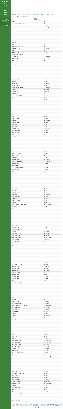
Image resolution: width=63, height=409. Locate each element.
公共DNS (29, 405)
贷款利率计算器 (24, 404)
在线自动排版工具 (14, 404)
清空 (38, 18)
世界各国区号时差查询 (42, 14)
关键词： (18, 16)
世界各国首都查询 (5, 19)
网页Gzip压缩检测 (39, 406)
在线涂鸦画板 (14, 14)
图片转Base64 (46, 404)
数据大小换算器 (50, 404)
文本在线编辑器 (55, 404)
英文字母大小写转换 (39, 405)
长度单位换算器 (25, 405)
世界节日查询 (48, 14)
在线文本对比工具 (49, 405)
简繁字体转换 (60, 404)
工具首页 (7, 1)
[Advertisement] (37, 7)
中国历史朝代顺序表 (5, 21)
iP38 (3, 1)
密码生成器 (41, 404)
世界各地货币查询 (35, 14)
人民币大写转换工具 (15, 405)
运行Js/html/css (28, 404)
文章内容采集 (21, 405)
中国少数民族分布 (5, 24)
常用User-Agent (58, 405)
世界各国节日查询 (5, 25)
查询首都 (35, 18)
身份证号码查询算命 (34, 406)
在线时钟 (18, 14)
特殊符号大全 (54, 405)
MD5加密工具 (33, 404)
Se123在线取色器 (33, 405)
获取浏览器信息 (37, 404)
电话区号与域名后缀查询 (5, 20)
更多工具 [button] (53, 14)
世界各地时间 (23, 14)
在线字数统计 (19, 404)
